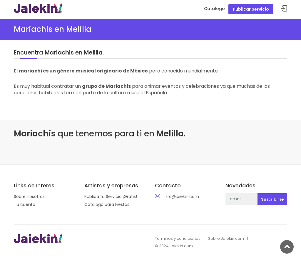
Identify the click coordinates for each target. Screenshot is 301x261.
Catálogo (214, 8)
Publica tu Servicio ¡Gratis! (110, 196)
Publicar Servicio (251, 9)
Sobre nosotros (29, 196)
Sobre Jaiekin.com (226, 238)
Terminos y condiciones (177, 238)
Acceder (284, 8)
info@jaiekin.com (181, 196)
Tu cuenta (24, 204)
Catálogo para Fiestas (106, 204)
